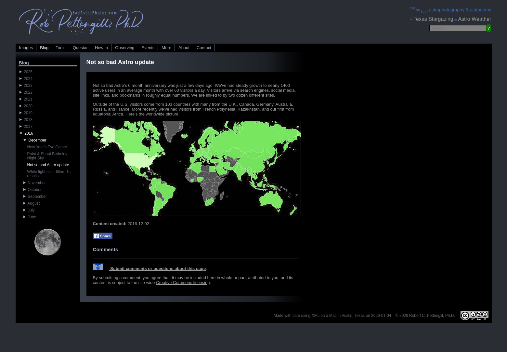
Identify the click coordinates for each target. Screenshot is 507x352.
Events (148, 47)
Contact (204, 47)
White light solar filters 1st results (49, 173)
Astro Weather (474, 19)
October (32, 189)
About (183, 47)
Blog (44, 47)
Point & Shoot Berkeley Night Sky (47, 156)
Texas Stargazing (433, 19)
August (31, 203)
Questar (80, 47)
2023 (26, 85)
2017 (26, 126)
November (34, 183)
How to (101, 47)
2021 (26, 99)
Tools (60, 47)
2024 (26, 78)
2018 (26, 119)
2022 (26, 92)
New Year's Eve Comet (47, 147)
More (166, 47)
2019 (26, 113)
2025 (26, 72)
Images (26, 47)
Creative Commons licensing (183, 282)
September (35, 196)
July (29, 210)
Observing (124, 47)
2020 (26, 106)
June (29, 217)
